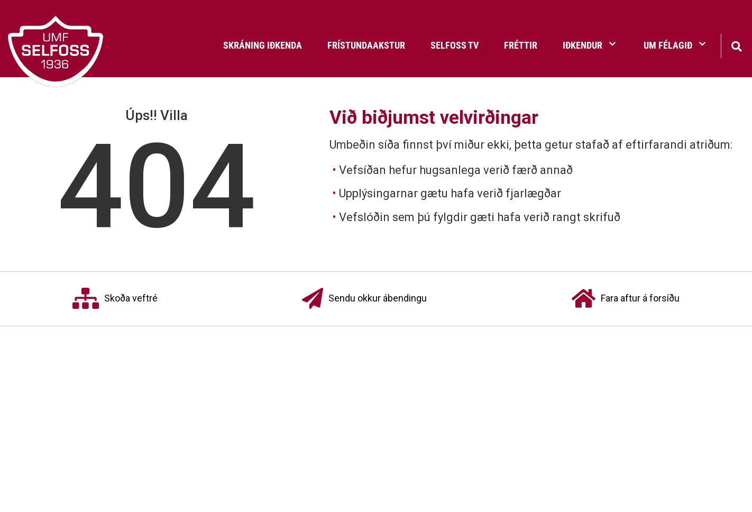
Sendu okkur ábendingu (364, 299)
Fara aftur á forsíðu (626, 299)
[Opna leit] (736, 45)
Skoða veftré (115, 299)
